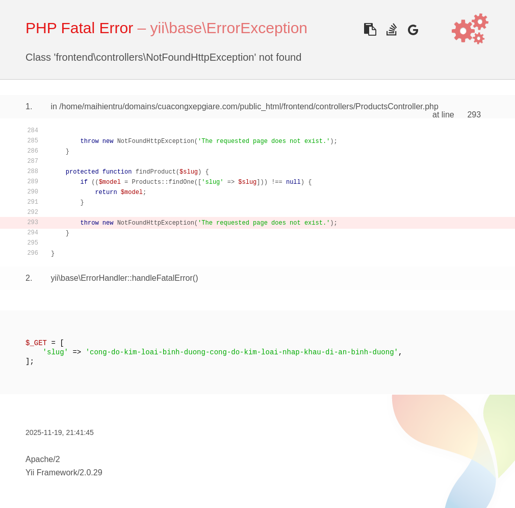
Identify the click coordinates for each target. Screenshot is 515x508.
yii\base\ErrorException (228, 27)
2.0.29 (91, 472)
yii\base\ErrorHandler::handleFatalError (121, 278)
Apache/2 (42, 459)
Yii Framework (51, 472)
